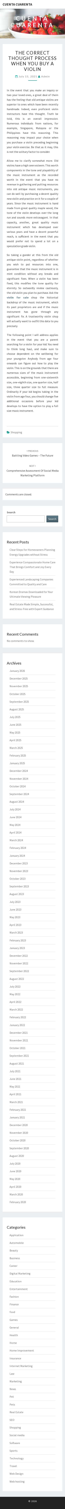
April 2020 (15, 1186)
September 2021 (19, 1055)
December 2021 (19, 1032)
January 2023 (17, 948)
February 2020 (18, 1202)
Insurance (15, 1358)
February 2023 (18, 940)
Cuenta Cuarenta (17, 4)
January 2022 (17, 1025)
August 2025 (17, 709)
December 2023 (19, 863)
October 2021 (17, 1048)
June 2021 (15, 1079)
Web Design (16, 1473)
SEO (12, 1420)
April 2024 (15, 832)
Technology (17, 1458)
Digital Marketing (20, 1273)
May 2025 (15, 732)
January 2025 (17, 763)
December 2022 (19, 955)
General (14, 1327)
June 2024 (15, 817)
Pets (12, 1404)
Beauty (14, 1250)
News (13, 1389)
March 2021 (16, 1102)
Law (12, 1373)
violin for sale (18, 297)
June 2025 (15, 724)
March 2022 (16, 1009)
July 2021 (15, 1071)
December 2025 (19, 678)
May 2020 (15, 1179)
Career (13, 1266)
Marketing (16, 1381)
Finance (14, 1304)
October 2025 (17, 694)
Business (15, 1258)
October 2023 (17, 878)
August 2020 (17, 1156)
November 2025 (19, 686)
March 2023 (16, 932)
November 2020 (19, 1132)
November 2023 (19, 871)
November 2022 (19, 963)
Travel (13, 1466)
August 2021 (17, 1063)
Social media (17, 1435)
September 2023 (19, 886)
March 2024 (16, 840)
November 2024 (19, 778)
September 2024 (19, 794)
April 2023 (15, 925)
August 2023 (17, 894)
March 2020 (16, 1194)
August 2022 (17, 979)
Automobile (17, 1243)
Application (16, 1235)
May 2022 (15, 994)
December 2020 (19, 1125)
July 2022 (15, 986)
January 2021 (17, 1117)
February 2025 (18, 755)
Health (14, 1335)
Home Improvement (22, 1350)
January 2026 (17, 671)
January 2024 (17, 855)
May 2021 (15, 1086)
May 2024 (15, 825)
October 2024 (17, 786)
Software (15, 1443)
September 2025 (19, 701)
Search (11, 512)
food (12, 1312)
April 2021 (15, 1094)
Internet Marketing (21, 1366)
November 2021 (19, 1040)
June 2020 (15, 1171)
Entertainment (19, 1289)
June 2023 (15, 909)
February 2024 (18, 848)
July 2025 (15, 717)
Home (13, 1343)
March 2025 (16, 748)
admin (45, 76)
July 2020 (15, 1163)
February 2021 (18, 1109)
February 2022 (18, 1017)
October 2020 (17, 1140)
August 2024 (17, 801)
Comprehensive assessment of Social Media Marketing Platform (33, 470)
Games (14, 1320)
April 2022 (15, 1002)
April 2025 (15, 740)
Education (15, 1281)
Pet (12, 1396)
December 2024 (19, 771)
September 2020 (19, 1148)
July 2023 (15, 902)
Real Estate (16, 1412)
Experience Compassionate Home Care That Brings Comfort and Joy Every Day (32, 566)
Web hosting (17, 1481)
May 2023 (15, 917)
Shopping (16, 432)
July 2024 (15, 809)
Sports (14, 1450)
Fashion (14, 1296)
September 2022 (19, 971)
